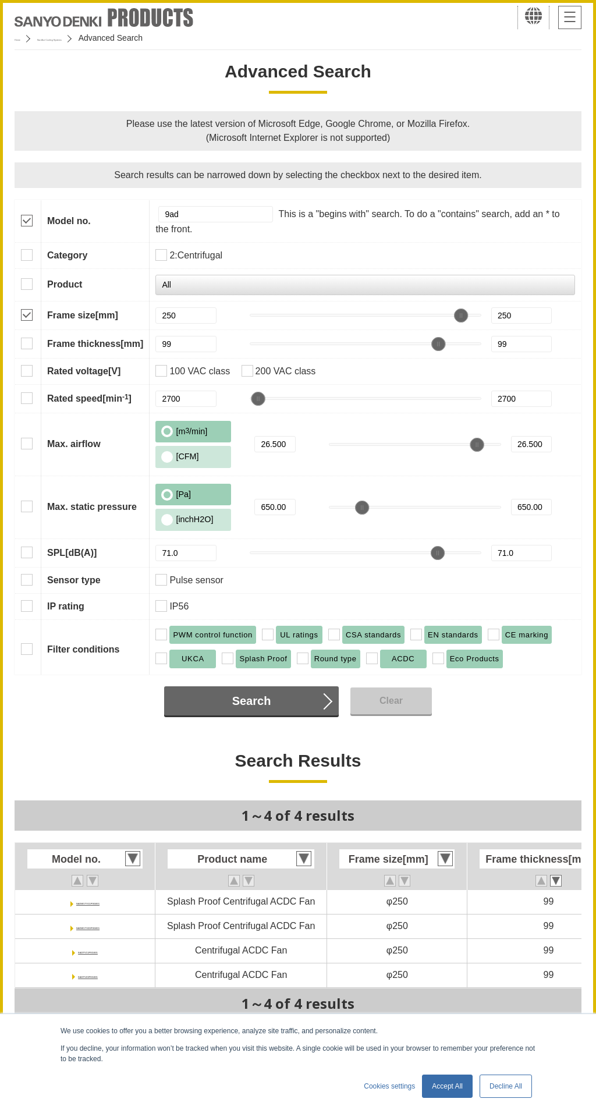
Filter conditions (83, 649)
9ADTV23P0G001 (88, 975)
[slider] (461, 315)
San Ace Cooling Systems (100, 37)
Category (67, 255)
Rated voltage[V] (83, 371)
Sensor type (74, 580)
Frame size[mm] (82, 315)
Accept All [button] (447, 1086)
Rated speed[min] (89, 398)
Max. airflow (74, 444)
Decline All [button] (505, 1086)
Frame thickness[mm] (95, 344)
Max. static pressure (92, 507)
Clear (391, 701)
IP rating (65, 606)
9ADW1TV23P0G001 (88, 926)
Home (25, 37)
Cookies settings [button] (389, 1086)
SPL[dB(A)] (72, 553)
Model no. (69, 221)
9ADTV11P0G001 (88, 950)
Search (251, 700)
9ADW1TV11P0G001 (88, 901)
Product (64, 284)
